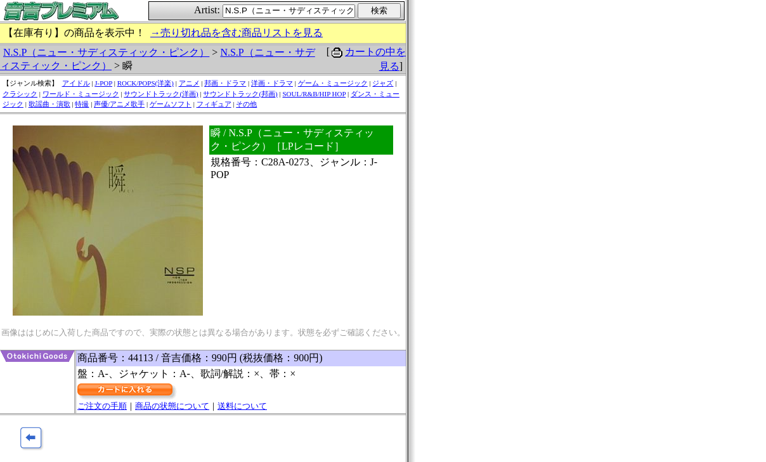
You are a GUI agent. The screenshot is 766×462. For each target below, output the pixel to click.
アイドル (76, 83)
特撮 (82, 104)
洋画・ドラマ (272, 83)
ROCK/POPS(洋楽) (145, 83)
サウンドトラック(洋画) (161, 94)
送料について (242, 406)
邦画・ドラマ (225, 83)
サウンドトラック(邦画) (240, 94)
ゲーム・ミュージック (333, 83)
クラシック (20, 94)
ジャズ (382, 83)
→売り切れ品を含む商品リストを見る (236, 32)
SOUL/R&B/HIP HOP (314, 94)
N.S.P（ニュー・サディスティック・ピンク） (106, 52)
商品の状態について (172, 406)
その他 (246, 104)
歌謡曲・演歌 (49, 104)
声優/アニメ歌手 (119, 104)
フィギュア (214, 104)
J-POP (103, 83)
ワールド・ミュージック (80, 94)
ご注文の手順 (102, 406)
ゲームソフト (171, 104)
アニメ (189, 83)
